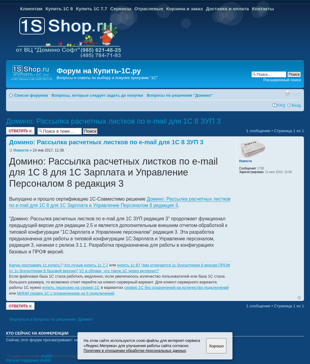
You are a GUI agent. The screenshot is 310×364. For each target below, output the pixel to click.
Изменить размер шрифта (296, 93)
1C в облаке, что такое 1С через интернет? (119, 271)
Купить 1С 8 (59, 8)
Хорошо (216, 346)
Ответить (20, 131)
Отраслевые (148, 8)
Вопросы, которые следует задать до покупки (97, 95)
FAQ (281, 105)
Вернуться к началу (299, 297)
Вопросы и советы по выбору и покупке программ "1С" (107, 77)
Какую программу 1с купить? (35, 265)
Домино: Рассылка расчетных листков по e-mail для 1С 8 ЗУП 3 (113, 121)
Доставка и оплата (227, 8)
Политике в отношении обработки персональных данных (135, 350)
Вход (296, 105)
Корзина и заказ (184, 8)
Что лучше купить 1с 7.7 (85, 265)
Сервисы (120, 8)
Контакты (263, 8)
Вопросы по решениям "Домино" (180, 95)
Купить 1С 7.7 (91, 8)
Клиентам (31, 8)
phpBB (46, 356)
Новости (20, 150)
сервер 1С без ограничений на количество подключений (176, 287)
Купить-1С (111, 71)
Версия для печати (287, 93)
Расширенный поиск (282, 80)
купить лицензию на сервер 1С (71, 287)
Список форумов (31, 95)
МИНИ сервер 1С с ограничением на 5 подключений (65, 293)
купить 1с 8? (128, 265)
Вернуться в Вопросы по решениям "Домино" (52, 319)
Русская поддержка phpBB (28, 360)
